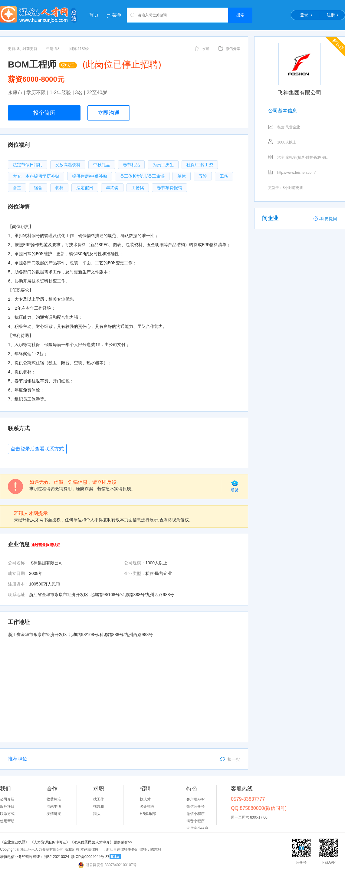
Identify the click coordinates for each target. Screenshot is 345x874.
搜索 (240, 14)
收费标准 (54, 799)
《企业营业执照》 (15, 842)
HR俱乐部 (148, 814)
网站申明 (54, 806)
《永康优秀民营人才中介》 (91, 842)
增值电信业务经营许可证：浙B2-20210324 (34, 857)
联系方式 (7, 814)
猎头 (96, 814)
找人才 (145, 799)
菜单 (117, 15)
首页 (94, 15)
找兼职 (98, 806)
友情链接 (54, 814)
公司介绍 (7, 799)
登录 (304, 14)
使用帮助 (7, 821)
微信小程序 (195, 814)
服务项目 (7, 806)
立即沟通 (109, 113)
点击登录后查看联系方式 (37, 448)
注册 (331, 14)
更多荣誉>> (122, 842)
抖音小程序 (195, 821)
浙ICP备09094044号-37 (90, 857)
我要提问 (325, 218)
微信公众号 (195, 806)
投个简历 (44, 113)
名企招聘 (147, 806)
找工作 (98, 799)
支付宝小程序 (197, 828)
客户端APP (195, 799)
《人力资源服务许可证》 (50, 842)
